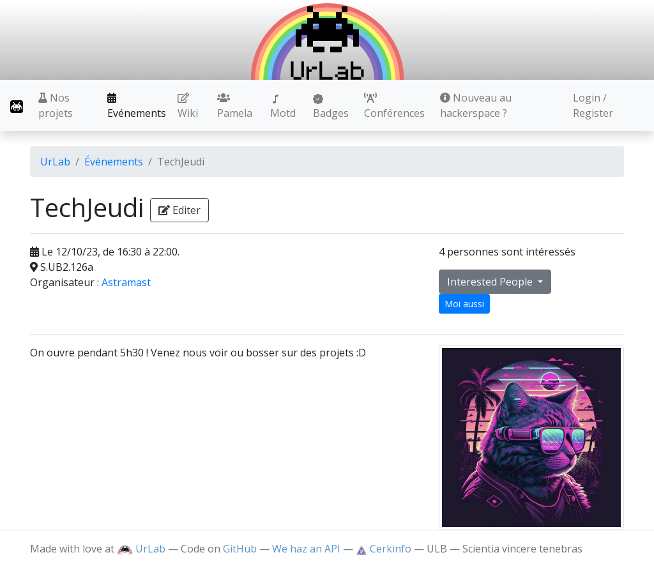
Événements (113, 162)
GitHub (240, 549)
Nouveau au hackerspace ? (476, 105)
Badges (331, 107)
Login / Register (593, 105)
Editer (179, 210)
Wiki (188, 106)
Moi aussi (464, 304)
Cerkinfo (385, 549)
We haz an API (306, 549)
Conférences (394, 106)
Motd (283, 107)
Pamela (234, 106)
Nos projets (55, 105)
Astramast (126, 282)
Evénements (136, 106)
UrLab (55, 162)
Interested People (491, 282)
